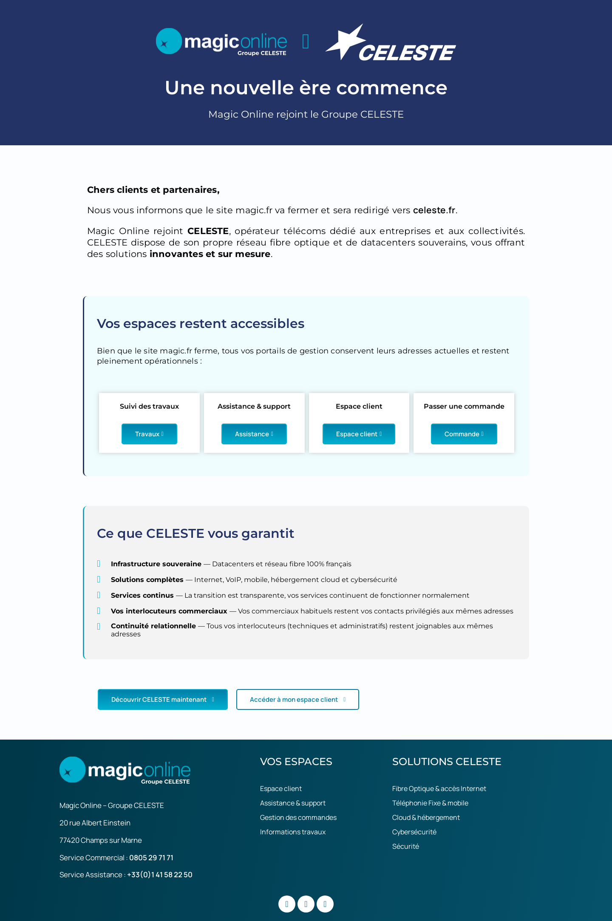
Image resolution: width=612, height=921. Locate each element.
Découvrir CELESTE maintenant (162, 699)
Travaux (149, 433)
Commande (464, 433)
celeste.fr (434, 210)
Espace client (359, 433)
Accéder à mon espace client (298, 699)
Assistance (254, 433)
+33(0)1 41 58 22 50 (160, 874)
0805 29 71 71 (151, 857)
